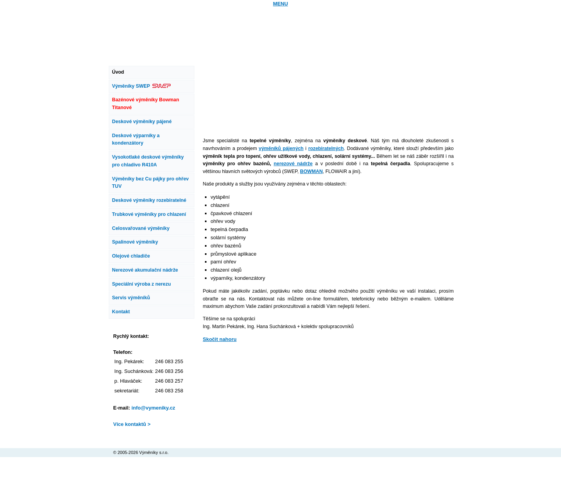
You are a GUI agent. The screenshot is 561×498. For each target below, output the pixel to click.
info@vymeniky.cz (153, 408)
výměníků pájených (281, 148)
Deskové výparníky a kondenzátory (136, 139)
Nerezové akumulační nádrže (145, 270)
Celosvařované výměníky (141, 228)
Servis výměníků (131, 297)
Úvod (118, 72)
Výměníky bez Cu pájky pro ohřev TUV (150, 182)
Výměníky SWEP (141, 86)
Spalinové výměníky (135, 242)
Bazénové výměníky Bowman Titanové (145, 103)
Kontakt (121, 311)
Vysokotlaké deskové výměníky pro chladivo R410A (148, 161)
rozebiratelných (326, 148)
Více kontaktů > (132, 424)
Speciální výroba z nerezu (141, 284)
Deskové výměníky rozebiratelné (149, 200)
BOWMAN (311, 171)
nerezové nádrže (293, 163)
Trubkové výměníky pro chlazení (149, 214)
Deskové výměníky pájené (142, 121)
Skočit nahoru (220, 339)
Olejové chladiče (131, 256)
